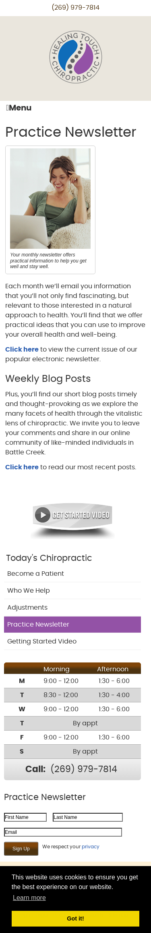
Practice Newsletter (38, 624)
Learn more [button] (29, 897)
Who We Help (28, 590)
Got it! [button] (75, 918)
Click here (22, 349)
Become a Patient (35, 574)
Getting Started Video (42, 641)
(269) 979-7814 (75, 7)
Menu (18, 108)
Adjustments (27, 607)
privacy (90, 846)
